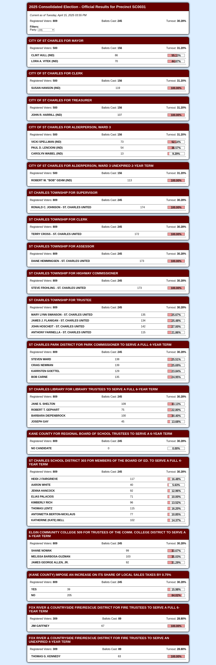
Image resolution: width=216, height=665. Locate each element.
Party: (33, 29)
